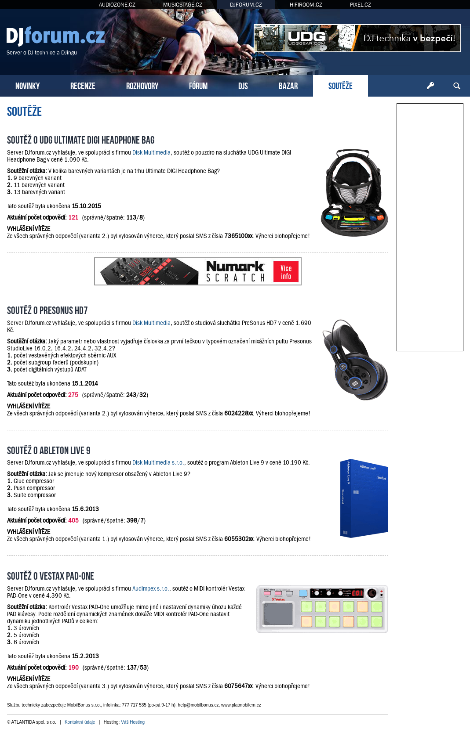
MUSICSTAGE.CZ (182, 4)
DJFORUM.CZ (246, 4)
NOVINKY (27, 85)
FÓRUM (198, 85)
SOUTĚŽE (340, 85)
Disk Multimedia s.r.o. (158, 462)
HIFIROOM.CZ (306, 4)
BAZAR (288, 85)
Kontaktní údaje (80, 722)
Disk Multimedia (151, 152)
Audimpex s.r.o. (150, 588)
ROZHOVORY (142, 85)
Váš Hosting (133, 722)
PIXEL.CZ (360, 4)
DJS (243, 85)
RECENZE (82, 85)
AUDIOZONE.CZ (117, 4)
